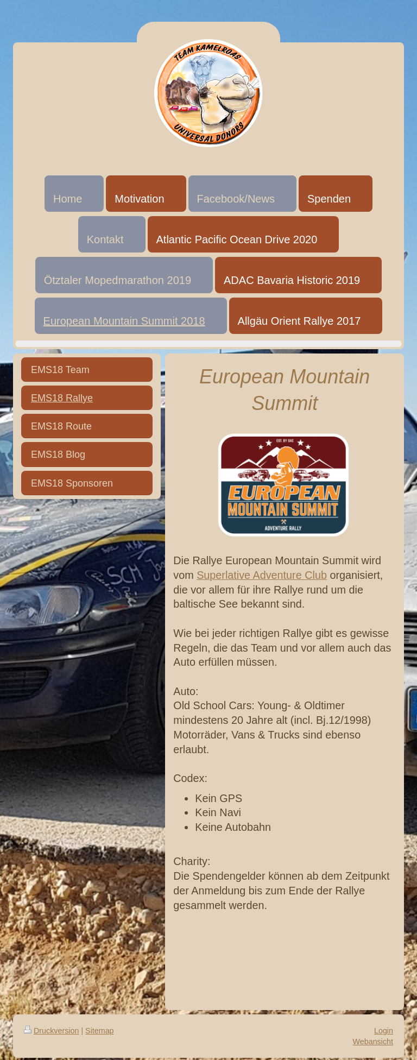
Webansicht (373, 1041)
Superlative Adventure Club (262, 575)
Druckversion (51, 1030)
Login (383, 1030)
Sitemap (99, 1030)
